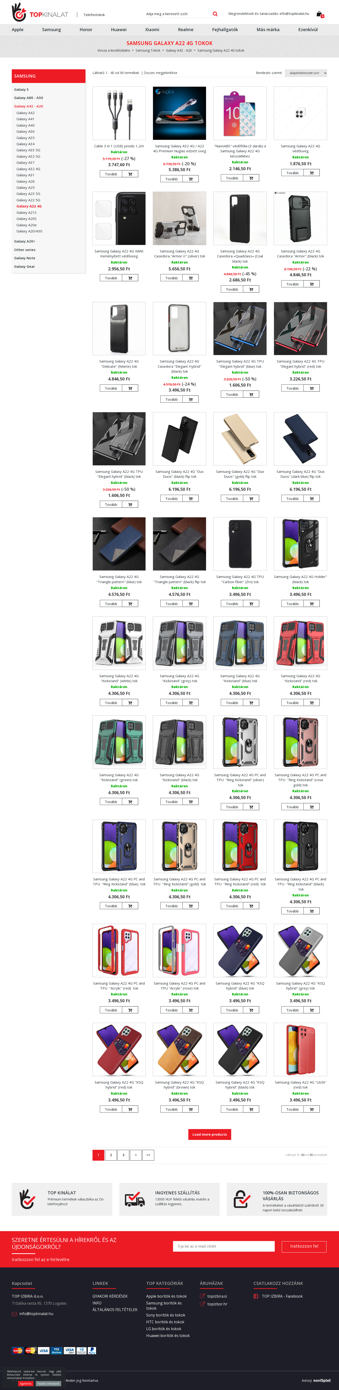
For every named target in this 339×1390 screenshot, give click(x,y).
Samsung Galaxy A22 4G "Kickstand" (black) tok (179, 777)
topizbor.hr (217, 1304)
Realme (186, 29)
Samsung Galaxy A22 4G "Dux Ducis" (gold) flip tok (240, 474)
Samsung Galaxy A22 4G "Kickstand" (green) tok (119, 777)
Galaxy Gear (24, 266)
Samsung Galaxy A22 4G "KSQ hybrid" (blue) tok (240, 985)
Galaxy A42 (25, 112)
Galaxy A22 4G (29, 206)
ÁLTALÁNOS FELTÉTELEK (115, 1309)
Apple (18, 29)
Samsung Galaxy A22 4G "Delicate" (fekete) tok (119, 363)
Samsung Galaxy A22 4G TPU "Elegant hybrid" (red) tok (300, 363)
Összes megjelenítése (160, 72)
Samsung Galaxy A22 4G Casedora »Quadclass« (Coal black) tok (240, 256)
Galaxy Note (24, 258)
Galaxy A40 (25, 125)
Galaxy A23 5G (28, 193)
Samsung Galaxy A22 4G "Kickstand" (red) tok (300, 678)
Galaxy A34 (25, 143)
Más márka (268, 29)
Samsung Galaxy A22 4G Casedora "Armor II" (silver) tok (179, 253)
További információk (48, 1383)
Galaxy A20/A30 (29, 231)
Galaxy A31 (25, 175)
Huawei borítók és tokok (168, 1335)
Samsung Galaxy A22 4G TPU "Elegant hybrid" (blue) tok (240, 363)
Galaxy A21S (26, 212)
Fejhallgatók (225, 29)
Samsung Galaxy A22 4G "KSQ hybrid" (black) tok (240, 1084)
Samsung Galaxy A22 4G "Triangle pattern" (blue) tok (119, 579)
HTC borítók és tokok (165, 1321)
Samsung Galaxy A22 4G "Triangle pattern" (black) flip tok (179, 579)
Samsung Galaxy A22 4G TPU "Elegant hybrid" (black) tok (119, 474)
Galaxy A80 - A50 (28, 97)
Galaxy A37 (25, 162)
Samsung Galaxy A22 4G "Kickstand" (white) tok (119, 678)
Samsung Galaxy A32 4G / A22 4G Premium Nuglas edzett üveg (179, 148)
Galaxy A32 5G (28, 156)
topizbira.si (217, 1296)
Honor (86, 29)
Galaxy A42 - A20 (28, 106)
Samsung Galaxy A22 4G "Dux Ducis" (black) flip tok (180, 474)
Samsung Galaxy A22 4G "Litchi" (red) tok (300, 1084)
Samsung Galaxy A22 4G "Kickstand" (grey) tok (179, 678)
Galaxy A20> (24, 241)
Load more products (210, 1134)
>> (148, 1155)
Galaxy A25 (25, 187)
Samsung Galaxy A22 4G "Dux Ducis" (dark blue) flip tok (301, 474)
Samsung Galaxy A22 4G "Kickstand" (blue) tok (240, 678)
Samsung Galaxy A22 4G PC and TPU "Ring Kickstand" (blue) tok (119, 881)
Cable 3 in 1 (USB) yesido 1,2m (119, 146)
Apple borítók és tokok (166, 1296)
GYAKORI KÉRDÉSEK (110, 1296)
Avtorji (314, 1380)
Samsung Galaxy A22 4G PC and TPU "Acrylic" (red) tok (119, 985)
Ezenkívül (308, 29)
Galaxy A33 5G (28, 150)
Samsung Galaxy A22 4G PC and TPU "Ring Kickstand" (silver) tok (240, 779)
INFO (97, 1303)
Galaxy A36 (25, 131)
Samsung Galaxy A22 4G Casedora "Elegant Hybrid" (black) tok (179, 366)
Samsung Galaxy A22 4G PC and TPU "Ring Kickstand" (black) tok (300, 884)
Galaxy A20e (26, 225)
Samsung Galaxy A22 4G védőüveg (300, 148)
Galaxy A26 (25, 181)
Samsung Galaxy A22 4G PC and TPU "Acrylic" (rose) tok (179, 985)
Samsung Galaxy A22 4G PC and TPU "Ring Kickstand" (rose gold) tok (300, 779)
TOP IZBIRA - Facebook (278, 1296)
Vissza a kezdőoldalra (113, 50)
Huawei (119, 29)
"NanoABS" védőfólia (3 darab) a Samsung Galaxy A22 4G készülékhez (240, 151)
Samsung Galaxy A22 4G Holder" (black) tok (300, 579)
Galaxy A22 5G (28, 200)
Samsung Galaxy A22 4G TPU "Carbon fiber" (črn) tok (240, 579)
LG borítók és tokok (163, 1328)
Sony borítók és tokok (165, 1315)
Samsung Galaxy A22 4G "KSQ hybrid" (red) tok (119, 1084)
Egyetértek (26, 1383)
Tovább (111, 174)
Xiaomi (152, 29)
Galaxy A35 (25, 137)
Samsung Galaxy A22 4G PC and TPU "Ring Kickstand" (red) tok (240, 881)
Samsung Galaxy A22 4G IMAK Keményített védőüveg (119, 253)
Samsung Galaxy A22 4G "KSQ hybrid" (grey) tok (300, 985)
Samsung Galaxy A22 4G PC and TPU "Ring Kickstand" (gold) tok (179, 881)
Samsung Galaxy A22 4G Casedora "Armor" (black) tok (300, 253)
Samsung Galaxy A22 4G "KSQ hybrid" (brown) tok (179, 1084)
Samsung (51, 29)
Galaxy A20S (26, 218)
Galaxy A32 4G (28, 168)
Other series (25, 249)
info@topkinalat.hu (36, 1313)
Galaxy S (21, 89)
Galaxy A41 (25, 118)
